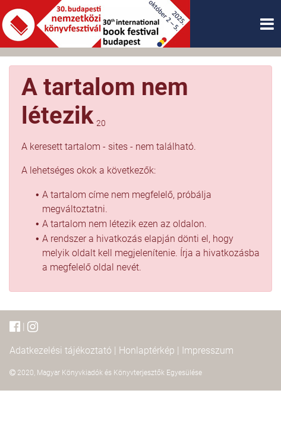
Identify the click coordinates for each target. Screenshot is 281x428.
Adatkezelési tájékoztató (61, 350)
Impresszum (207, 350)
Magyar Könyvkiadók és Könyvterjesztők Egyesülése (119, 373)
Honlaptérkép (147, 350)
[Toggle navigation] (267, 24)
